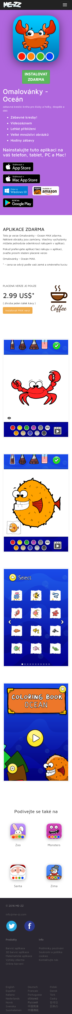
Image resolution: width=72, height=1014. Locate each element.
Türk (52, 994)
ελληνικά (33, 998)
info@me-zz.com (16, 914)
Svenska (11, 1006)
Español (10, 990)
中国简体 (33, 1006)
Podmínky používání (51, 948)
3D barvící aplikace (17, 952)
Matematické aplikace (19, 956)
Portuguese (35, 994)
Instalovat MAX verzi (17, 310)
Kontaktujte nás (48, 959)
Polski (53, 986)
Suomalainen (14, 1010)
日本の (54, 1006)
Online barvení (14, 963)
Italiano (10, 994)
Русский (33, 1002)
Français (33, 990)
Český (53, 998)
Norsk (9, 1002)
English (10, 986)
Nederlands (13, 998)
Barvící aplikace (15, 948)
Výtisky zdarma (15, 959)
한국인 (54, 1002)
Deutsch (33, 986)
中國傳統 (33, 1010)
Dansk (53, 990)
